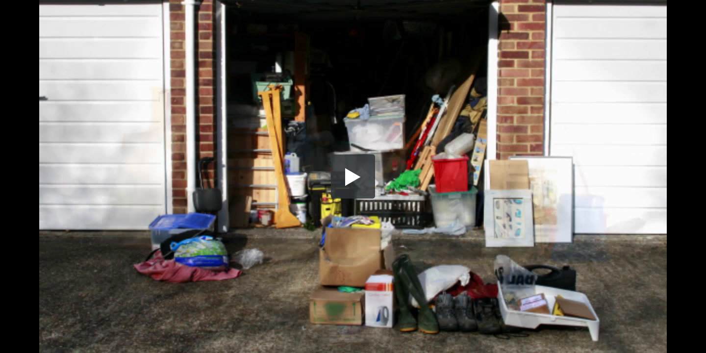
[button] (353, 176)
